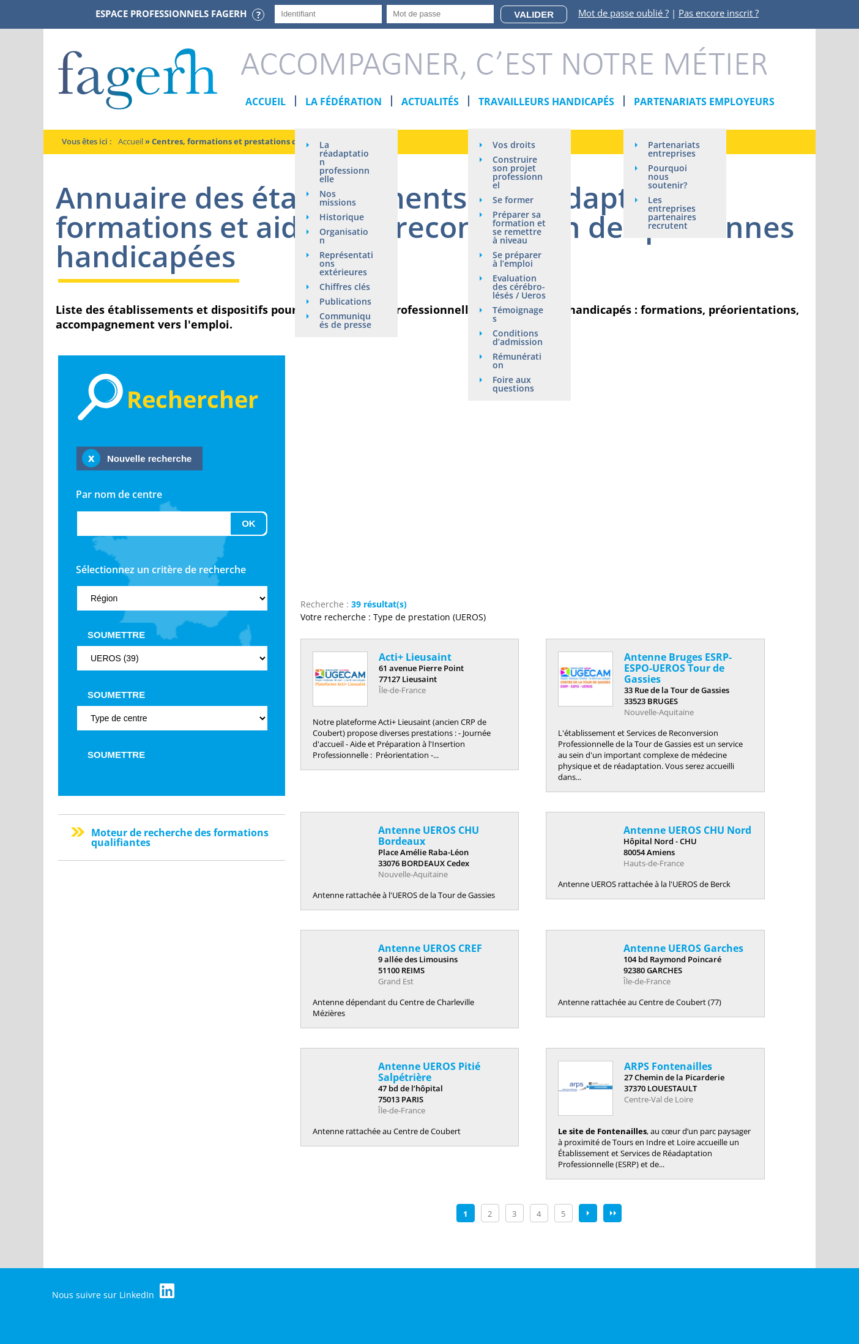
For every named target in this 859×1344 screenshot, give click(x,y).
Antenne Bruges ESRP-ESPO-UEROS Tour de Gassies (678, 668)
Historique (341, 217)
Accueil (265, 101)
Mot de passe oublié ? (623, 13)
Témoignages (518, 314)
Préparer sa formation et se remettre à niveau (519, 227)
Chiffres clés (344, 286)
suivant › (588, 1213)
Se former (513, 200)
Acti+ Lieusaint (415, 657)
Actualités (430, 101)
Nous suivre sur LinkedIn (113, 1292)
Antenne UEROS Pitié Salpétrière (429, 1072)
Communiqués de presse (345, 320)
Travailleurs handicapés (546, 101)
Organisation (343, 236)
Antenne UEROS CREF (430, 948)
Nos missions (337, 198)
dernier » (612, 1213)
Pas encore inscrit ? (719, 13)
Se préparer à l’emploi (517, 259)
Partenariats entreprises (674, 149)
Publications (345, 301)
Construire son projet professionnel (518, 172)
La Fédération (343, 101)
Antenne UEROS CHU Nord (687, 830)
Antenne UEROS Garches (683, 948)
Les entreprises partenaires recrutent (672, 212)
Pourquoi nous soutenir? (667, 176)
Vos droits (514, 144)
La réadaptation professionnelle (344, 162)
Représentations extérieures (346, 263)
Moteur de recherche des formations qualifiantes (180, 837)
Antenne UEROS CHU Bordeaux (428, 835)
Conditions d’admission (518, 337)
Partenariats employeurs (704, 101)
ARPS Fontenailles (668, 1066)
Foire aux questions (513, 384)
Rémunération (517, 361)
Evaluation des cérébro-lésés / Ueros (519, 286)
